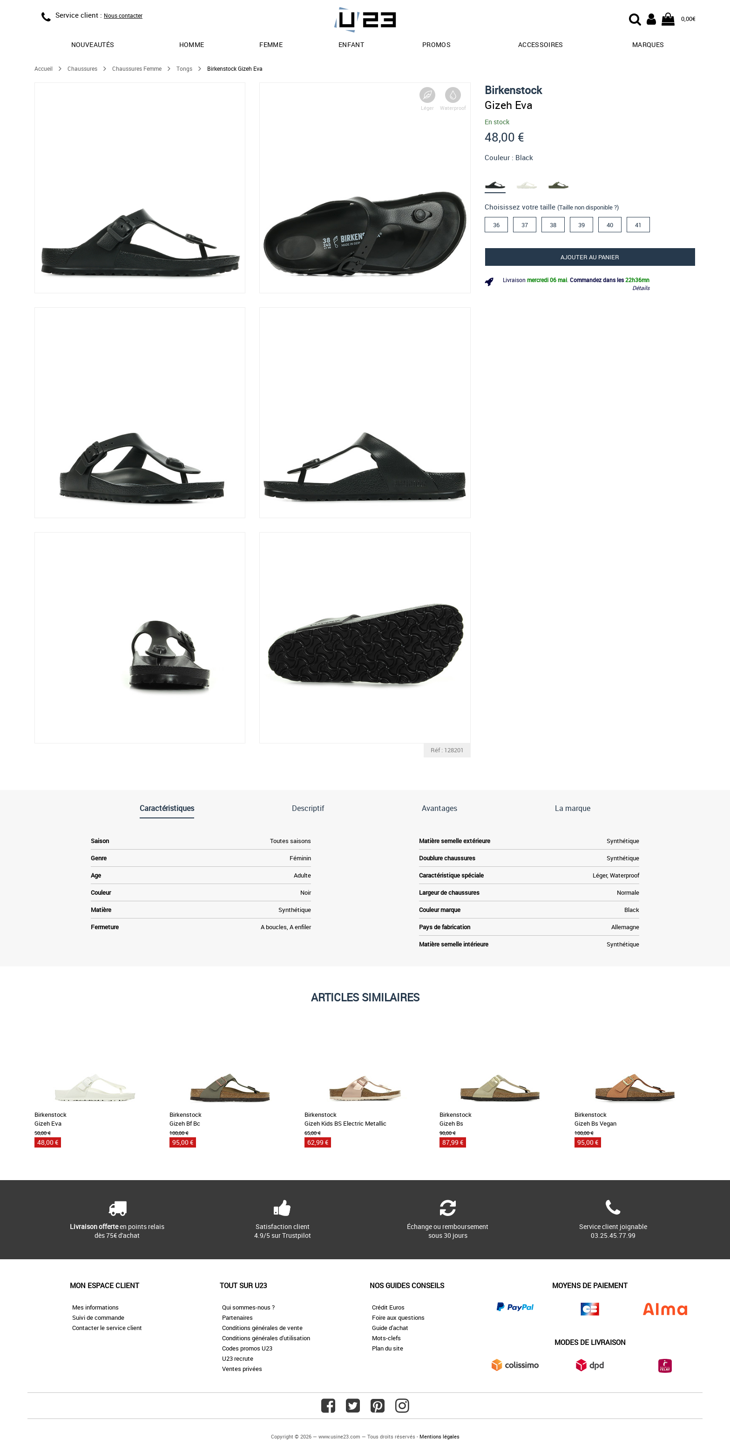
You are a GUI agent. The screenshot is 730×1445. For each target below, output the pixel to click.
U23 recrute (237, 1358)
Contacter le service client (107, 1327)
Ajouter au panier (590, 257)
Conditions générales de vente (262, 1327)
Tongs (184, 68)
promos (436, 44)
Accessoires (540, 44)
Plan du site (387, 1348)
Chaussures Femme (137, 68)
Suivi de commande (98, 1317)
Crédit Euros (388, 1307)
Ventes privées (242, 1368)
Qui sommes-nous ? (248, 1307)
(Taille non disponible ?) (588, 207)
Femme (271, 44)
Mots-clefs (386, 1338)
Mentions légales (439, 1436)
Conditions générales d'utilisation (266, 1338)
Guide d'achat (390, 1327)
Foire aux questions (398, 1317)
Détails (640, 287)
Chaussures (82, 68)
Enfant (351, 44)
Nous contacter (123, 15)
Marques (648, 44)
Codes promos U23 (247, 1348)
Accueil (43, 68)
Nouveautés (93, 44)
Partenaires (237, 1317)
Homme (191, 44)
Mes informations (95, 1307)
